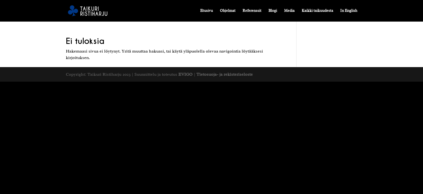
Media (289, 11)
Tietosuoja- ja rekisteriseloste (224, 74)
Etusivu (206, 11)
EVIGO (185, 74)
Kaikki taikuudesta (317, 11)
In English (348, 11)
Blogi (272, 11)
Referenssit (252, 11)
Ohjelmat (228, 11)
